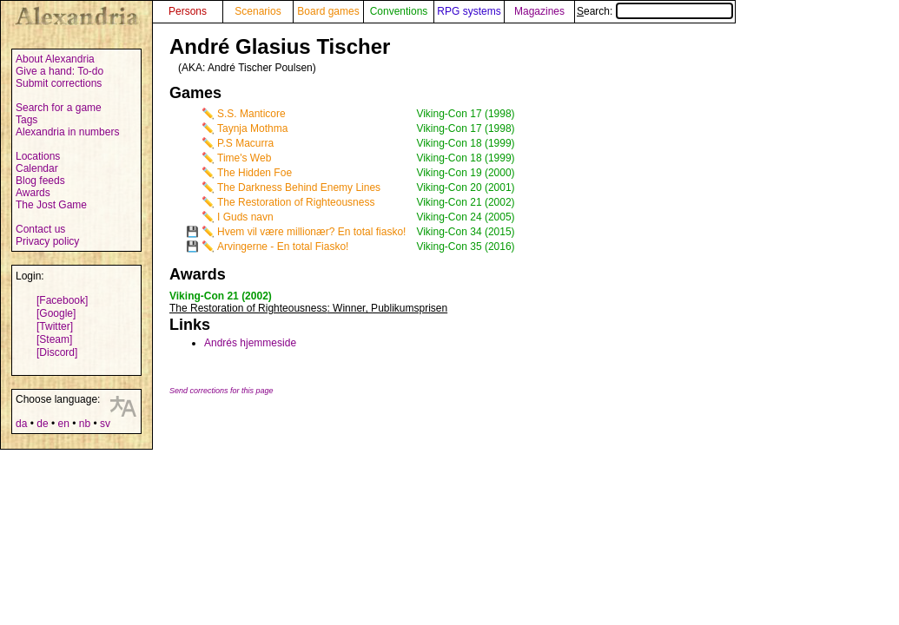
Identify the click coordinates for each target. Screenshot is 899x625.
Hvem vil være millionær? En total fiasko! (311, 232)
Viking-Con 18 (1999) (465, 143)
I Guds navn (245, 217)
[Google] (56, 313)
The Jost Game (51, 205)
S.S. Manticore (251, 114)
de (42, 424)
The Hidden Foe (254, 173)
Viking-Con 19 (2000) (465, 173)
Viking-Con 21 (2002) (465, 202)
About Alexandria (55, 59)
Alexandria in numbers (67, 132)
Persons (188, 11)
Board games (328, 11)
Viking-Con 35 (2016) (465, 246)
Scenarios (258, 11)
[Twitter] (54, 326)
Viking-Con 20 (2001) (465, 187)
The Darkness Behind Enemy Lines (298, 187)
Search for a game (59, 108)
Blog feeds (40, 180)
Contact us (40, 229)
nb (84, 424)
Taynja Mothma (252, 128)
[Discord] (56, 352)
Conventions (399, 11)
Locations (38, 156)
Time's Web (244, 158)
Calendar (37, 168)
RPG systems (468, 11)
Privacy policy (47, 241)
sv (105, 424)
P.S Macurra (245, 143)
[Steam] (54, 339)
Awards (33, 193)
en (63, 424)
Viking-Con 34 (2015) (465, 232)
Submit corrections (59, 83)
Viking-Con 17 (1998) (465, 114)
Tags (26, 120)
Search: (655, 11)
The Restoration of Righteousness (295, 202)
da (21, 424)
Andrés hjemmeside (250, 343)
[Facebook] (62, 300)
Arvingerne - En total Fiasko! (282, 246)
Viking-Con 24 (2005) (465, 217)
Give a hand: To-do (59, 71)
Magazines (539, 11)
